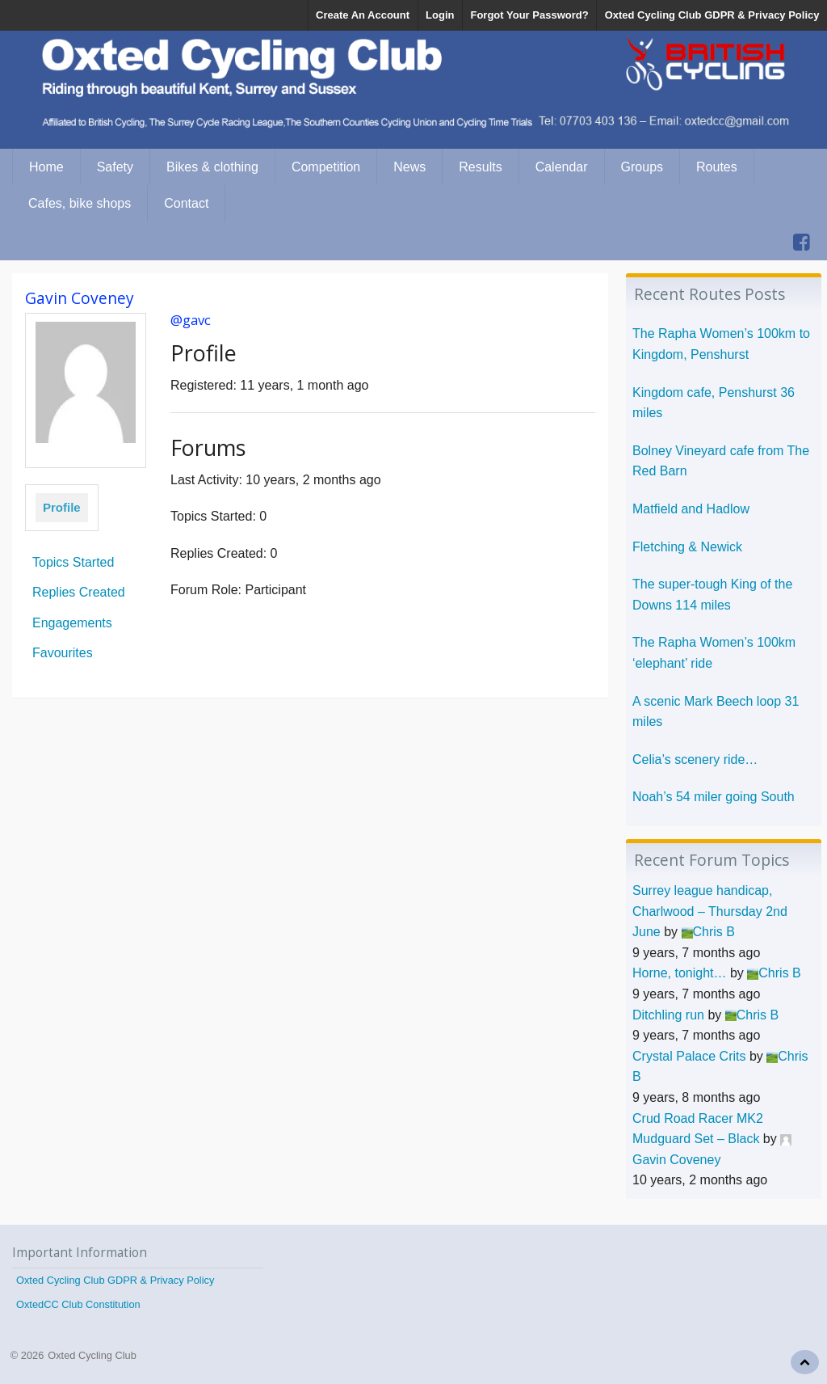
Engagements (72, 623)
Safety (115, 167)
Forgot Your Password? (529, 15)
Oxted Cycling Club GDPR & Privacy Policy (712, 15)
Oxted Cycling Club (92, 1355)
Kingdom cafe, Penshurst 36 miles (713, 403)
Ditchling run (668, 1015)
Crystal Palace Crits (688, 1056)
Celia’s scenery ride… (695, 759)
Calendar (561, 167)
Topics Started (73, 562)
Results (480, 167)
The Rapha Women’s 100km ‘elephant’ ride (714, 652)
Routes (716, 167)
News (409, 167)
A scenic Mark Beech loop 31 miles (715, 711)
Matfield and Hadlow (690, 509)
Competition (326, 167)
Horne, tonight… (679, 973)
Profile (62, 507)
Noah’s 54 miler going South (713, 797)
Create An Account (362, 15)
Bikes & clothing (212, 167)
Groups (642, 167)
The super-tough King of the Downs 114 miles (712, 594)
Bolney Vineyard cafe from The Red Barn (720, 461)
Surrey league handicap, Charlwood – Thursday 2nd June (709, 911)
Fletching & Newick (687, 547)
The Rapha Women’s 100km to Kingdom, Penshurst (721, 344)
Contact (186, 203)
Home (46, 167)
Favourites (62, 653)
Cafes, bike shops (79, 203)
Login (440, 15)
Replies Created (78, 592)
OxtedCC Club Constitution (78, 1304)
